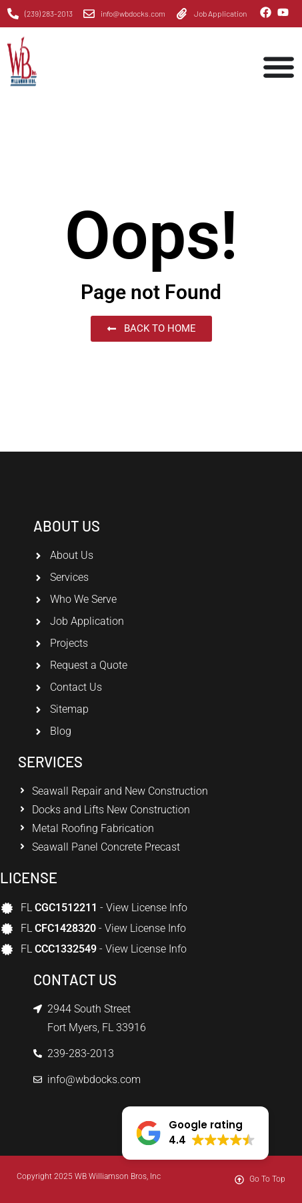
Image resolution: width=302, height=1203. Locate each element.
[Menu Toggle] (278, 66)
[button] (195, 1133)
